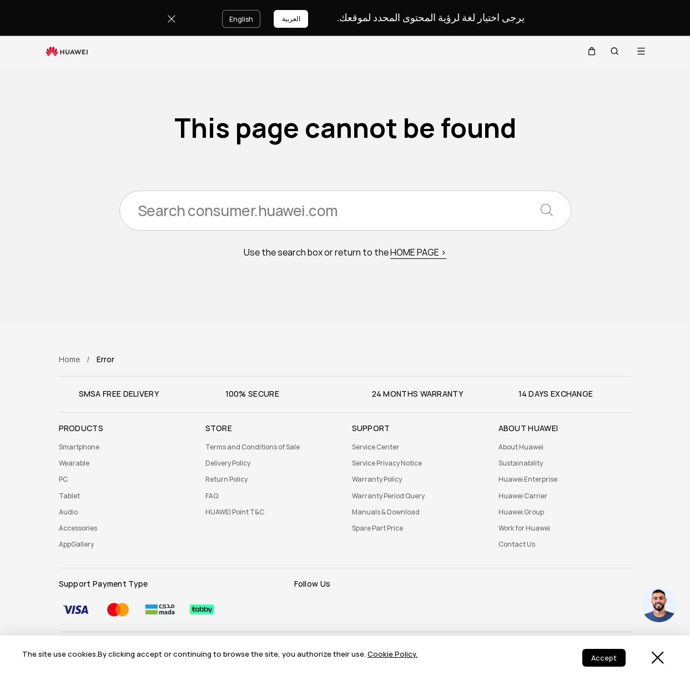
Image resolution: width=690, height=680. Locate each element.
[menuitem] (125, 447)
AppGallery (76, 544)
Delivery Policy (227, 463)
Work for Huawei (524, 528)
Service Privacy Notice (387, 463)
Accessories (78, 528)
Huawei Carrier (522, 496)
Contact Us (516, 544)
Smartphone (79, 447)
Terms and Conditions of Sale (252, 447)
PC (63, 479)
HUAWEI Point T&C (234, 512)
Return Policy (226, 479)
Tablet (69, 496)
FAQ (211, 496)
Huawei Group (521, 512)
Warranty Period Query (388, 496)
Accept (604, 658)
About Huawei (520, 447)
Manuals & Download (386, 512)
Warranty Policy (377, 479)
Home (69, 359)
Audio (68, 512)
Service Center (375, 447)
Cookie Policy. (392, 654)
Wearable (74, 463)
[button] (587, 51)
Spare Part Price (377, 528)
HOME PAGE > (418, 252)
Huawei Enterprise (527, 479)
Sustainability (520, 463)
